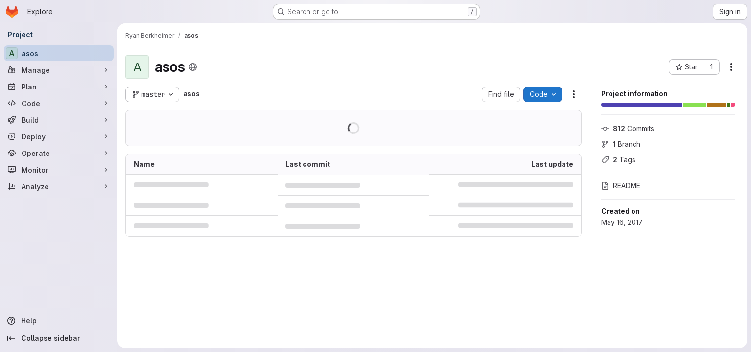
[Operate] (59, 153)
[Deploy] (59, 136)
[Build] (59, 120)
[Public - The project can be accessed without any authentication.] (193, 67)
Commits (627, 128)
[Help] (59, 321)
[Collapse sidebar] (59, 338)
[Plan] (59, 86)
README (620, 185)
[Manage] (59, 70)
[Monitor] (59, 169)
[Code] (59, 103)
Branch (620, 144)
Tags (618, 159)
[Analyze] (59, 186)
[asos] (59, 53)
